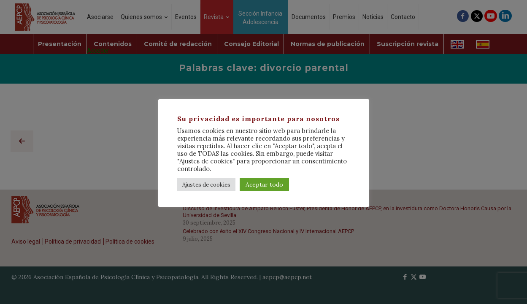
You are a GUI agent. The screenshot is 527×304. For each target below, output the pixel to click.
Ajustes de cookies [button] (206, 184)
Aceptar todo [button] (264, 184)
